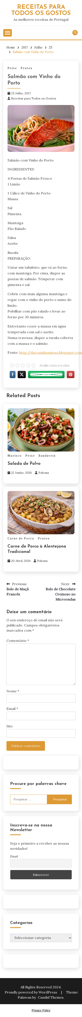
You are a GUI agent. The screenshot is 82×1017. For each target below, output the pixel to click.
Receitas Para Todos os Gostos (41, 10)
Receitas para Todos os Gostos (33, 98)
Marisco (15, 455)
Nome (12, 691)
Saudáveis (47, 455)
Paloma (44, 473)
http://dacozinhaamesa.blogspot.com (50, 352)
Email (12, 708)
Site (9, 726)
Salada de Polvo (24, 464)
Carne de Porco (21, 538)
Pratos (26, 68)
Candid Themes (50, 997)
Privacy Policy (41, 1010)
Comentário (17, 640)
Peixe (12, 68)
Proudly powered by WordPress (31, 992)
